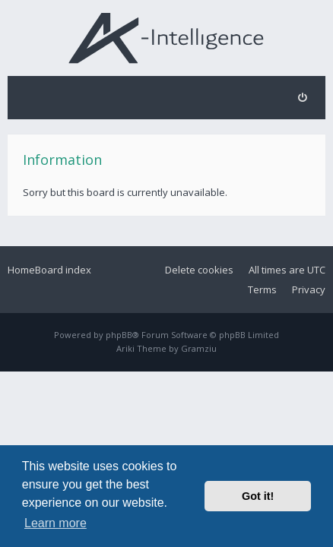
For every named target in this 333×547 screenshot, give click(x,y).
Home (21, 270)
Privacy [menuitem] (308, 289)
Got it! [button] (258, 496)
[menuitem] (302, 97)
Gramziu (199, 348)
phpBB (119, 334)
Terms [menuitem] (262, 289)
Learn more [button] (55, 523)
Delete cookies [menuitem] (199, 270)
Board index (63, 270)
